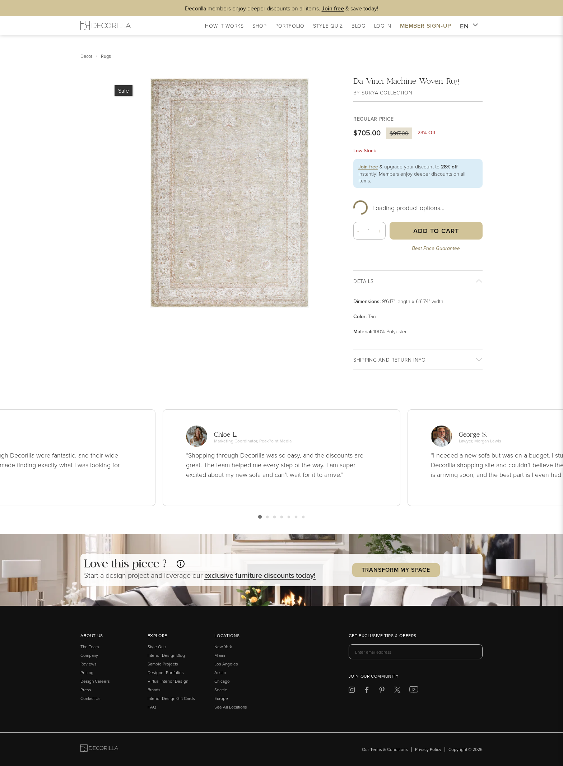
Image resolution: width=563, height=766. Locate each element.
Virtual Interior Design (168, 681)
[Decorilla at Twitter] (397, 691)
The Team (89, 647)
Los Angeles (226, 664)
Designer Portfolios (166, 672)
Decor (86, 56)
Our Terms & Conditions (385, 749)
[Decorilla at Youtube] (413, 691)
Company (89, 655)
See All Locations (230, 707)
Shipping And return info (389, 359)
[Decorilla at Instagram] (352, 691)
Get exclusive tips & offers (383, 636)
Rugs (106, 56)
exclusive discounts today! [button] (260, 575)
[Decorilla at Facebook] (367, 691)
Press (85, 690)
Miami (219, 655)
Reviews (88, 664)
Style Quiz (157, 647)
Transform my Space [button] (396, 570)
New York (223, 647)
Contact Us (90, 698)
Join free (368, 166)
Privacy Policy (428, 749)
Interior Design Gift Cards (171, 698)
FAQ (152, 707)
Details (363, 281)
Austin (220, 672)
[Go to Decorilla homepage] (99, 749)
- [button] (358, 231)
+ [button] (380, 231)
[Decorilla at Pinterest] (382, 691)
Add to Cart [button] (436, 230)
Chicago (222, 681)
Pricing (86, 672)
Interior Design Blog (166, 655)
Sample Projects (163, 664)
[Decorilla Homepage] (105, 25)
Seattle (220, 690)
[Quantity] (369, 231)
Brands (154, 690)
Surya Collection (387, 92)
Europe (221, 698)
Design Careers (95, 681)
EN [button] (469, 26)
